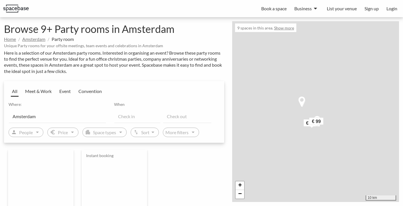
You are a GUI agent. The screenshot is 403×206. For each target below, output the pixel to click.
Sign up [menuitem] (371, 8)
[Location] (57, 116)
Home (10, 39)
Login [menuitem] (391, 8)
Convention (90, 91)
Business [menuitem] (303, 8)
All (14, 91)
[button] (324, 122)
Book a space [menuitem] (274, 8)
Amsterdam (33, 39)
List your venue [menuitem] (342, 8)
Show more (284, 27)
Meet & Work (38, 91)
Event (65, 91)
